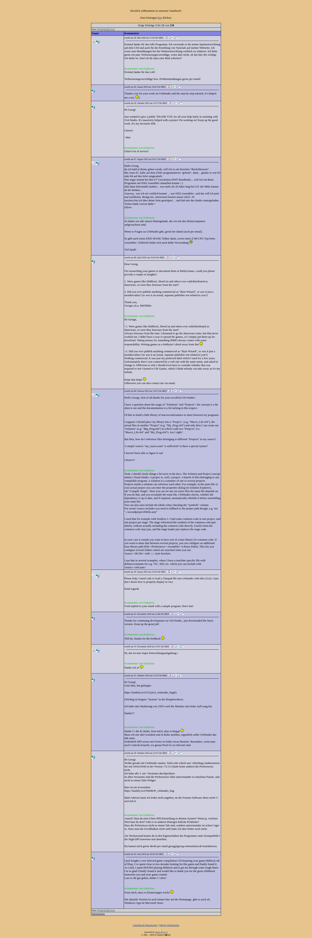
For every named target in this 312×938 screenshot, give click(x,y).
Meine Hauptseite (169, 925)
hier (160, 17)
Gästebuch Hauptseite (145, 925)
